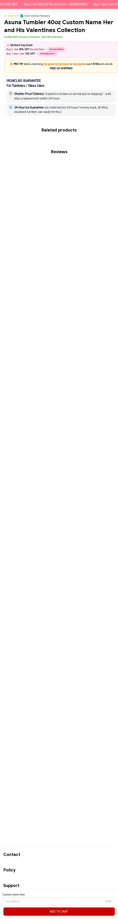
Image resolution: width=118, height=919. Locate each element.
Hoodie (77, 64)
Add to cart (59, 911)
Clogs (47, 64)
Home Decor (61, 64)
